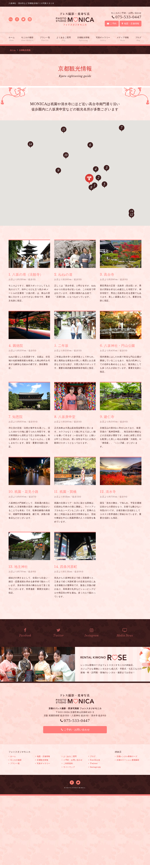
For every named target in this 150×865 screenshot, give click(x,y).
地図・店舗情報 (42, 756)
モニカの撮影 (27, 39)
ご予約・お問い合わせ (75, 729)
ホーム (12, 39)
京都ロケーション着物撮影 (127, 760)
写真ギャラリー (103, 39)
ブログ (138, 39)
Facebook (25, 632)
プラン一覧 (45, 39)
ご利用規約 (67, 763)
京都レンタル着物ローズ (126, 756)
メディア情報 (123, 39)
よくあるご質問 (63, 39)
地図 (130, 23)
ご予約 (112, 23)
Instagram (91, 632)
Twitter (58, 632)
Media (124, 632)
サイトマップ (68, 767)
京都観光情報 (83, 39)
